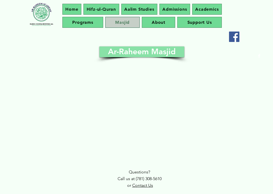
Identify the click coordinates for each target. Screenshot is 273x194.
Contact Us (142, 185)
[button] (207, 9)
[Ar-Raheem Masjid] (141, 51)
